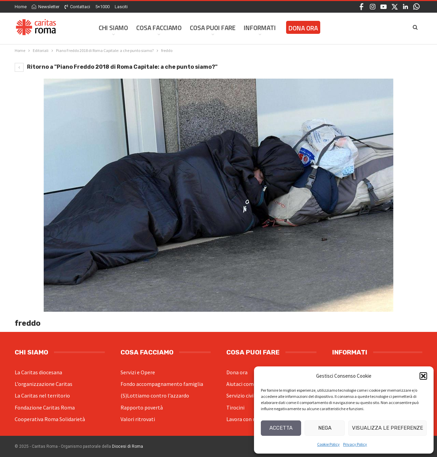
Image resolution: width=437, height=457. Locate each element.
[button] (423, 376)
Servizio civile (242, 395)
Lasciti (121, 6)
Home (21, 6)
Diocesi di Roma (127, 446)
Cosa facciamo (159, 27)
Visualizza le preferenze (387, 428)
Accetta (281, 428)
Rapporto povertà (142, 407)
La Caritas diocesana (38, 372)
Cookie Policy (328, 444)
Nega (325, 428)
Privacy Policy (355, 444)
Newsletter (45, 6)
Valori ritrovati (138, 419)
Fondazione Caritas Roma (45, 407)
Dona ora (237, 372)
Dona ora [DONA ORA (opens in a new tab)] (303, 28)
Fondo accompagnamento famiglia (162, 383)
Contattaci (77, 6)
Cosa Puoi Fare (213, 27)
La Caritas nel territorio (42, 395)
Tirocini (235, 407)
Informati (260, 27)
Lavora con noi (243, 419)
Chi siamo (113, 27)
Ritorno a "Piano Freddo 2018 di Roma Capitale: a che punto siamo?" (116, 67)
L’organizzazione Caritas (43, 383)
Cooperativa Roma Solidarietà (50, 419)
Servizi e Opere (138, 372)
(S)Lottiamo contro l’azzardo (155, 395)
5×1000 (102, 6)
